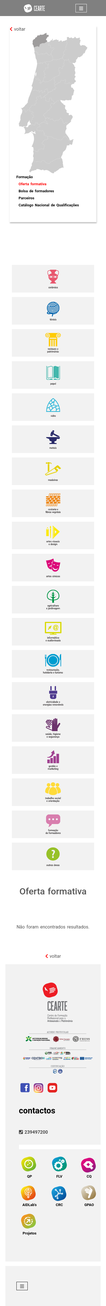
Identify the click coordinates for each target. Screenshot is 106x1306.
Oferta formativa (32, 184)
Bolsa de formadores (36, 191)
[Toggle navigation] (81, 8)
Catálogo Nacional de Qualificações (49, 205)
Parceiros (26, 198)
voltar (17, 29)
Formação (24, 177)
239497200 (33, 1132)
